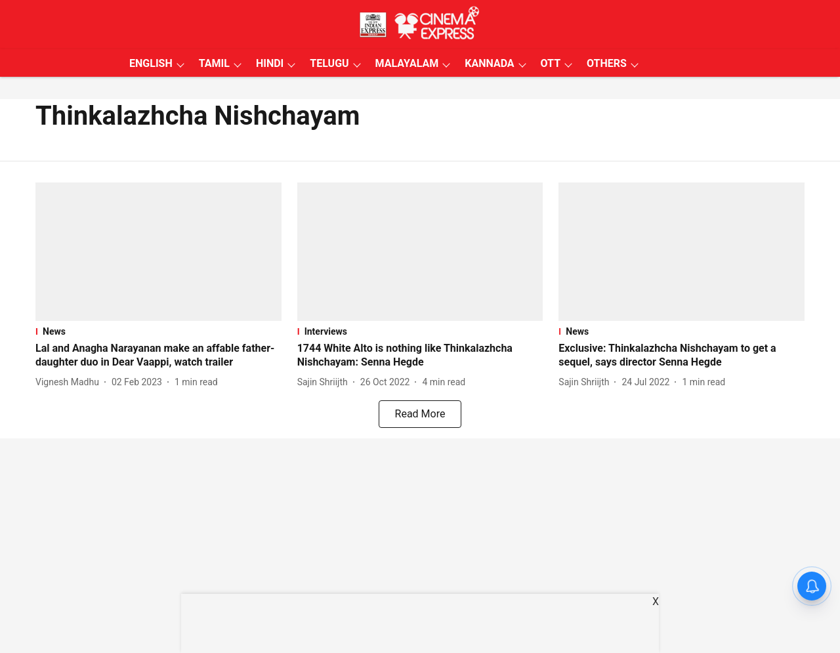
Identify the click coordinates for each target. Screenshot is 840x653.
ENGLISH (151, 63)
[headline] (158, 355)
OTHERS (607, 63)
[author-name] (69, 382)
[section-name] (158, 331)
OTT (550, 63)
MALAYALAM (407, 63)
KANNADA (489, 63)
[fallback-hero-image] (158, 251)
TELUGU (329, 63)
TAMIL (214, 63)
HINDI (270, 63)
